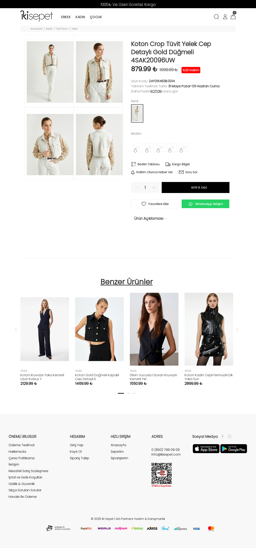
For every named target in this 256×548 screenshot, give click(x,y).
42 (184, 147)
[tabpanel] (44, 335)
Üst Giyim (62, 28)
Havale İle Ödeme (23, 496)
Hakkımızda (17, 451)
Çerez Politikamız (22, 458)
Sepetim (117, 451)
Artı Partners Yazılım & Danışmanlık (140, 519)
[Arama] (217, 17)
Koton (155, 91)
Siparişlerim (119, 458)
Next (237, 329)
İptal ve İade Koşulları (25, 477)
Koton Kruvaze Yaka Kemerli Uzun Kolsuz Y (42, 377)
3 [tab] (134, 393)
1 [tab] (121, 393)
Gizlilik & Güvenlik (22, 483)
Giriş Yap (76, 445)
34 (138, 147)
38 (161, 147)
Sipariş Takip (79, 458)
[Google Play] (233, 448)
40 (172, 147)
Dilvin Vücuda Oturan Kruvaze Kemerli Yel (153, 377)
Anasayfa (36, 28)
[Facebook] (223, 436)
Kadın (49, 28)
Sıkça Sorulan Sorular (25, 490)
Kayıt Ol (76, 451)
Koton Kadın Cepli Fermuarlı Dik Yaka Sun (209, 377)
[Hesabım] (225, 17)
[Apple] (206, 448)
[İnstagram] (228, 436)
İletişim (14, 464)
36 (149, 147)
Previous (16, 329)
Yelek (74, 28)
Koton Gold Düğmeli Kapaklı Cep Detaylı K (97, 377)
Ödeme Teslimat (22, 445)
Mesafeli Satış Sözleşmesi (28, 471)
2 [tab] (128, 393)
